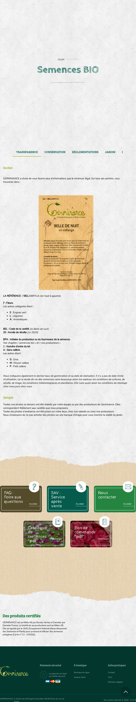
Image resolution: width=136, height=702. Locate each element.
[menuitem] (120, 6)
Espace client (80, 677)
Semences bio (18, 42)
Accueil (61, 59)
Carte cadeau (60, 42)
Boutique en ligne (114, 42)
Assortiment (81, 42)
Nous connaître (39, 42)
